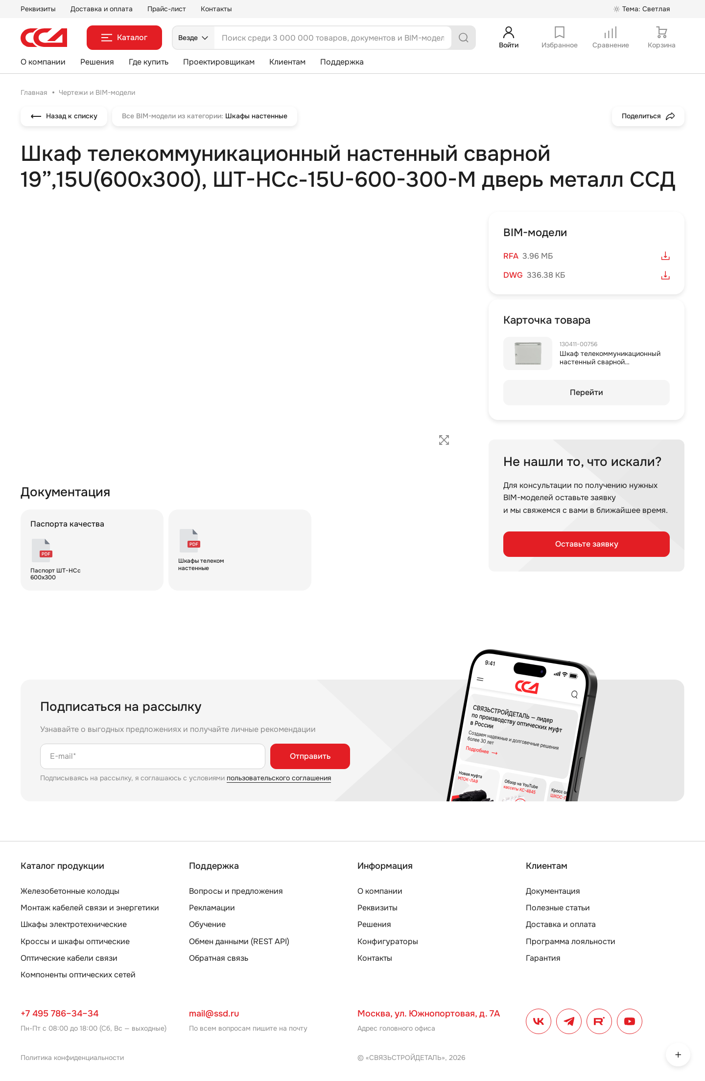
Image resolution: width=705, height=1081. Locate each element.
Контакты (216, 8)
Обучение (207, 924)
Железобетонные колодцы (70, 891)
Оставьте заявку (586, 544)
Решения (97, 62)
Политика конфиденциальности (72, 1057)
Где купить (148, 62)
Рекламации (212, 908)
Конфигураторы (387, 941)
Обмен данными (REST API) (239, 941)
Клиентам (287, 62)
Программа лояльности (570, 941)
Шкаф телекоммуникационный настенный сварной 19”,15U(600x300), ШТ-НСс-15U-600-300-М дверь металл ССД (612, 365)
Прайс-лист (166, 8)
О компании (43, 62)
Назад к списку (63, 116)
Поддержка (342, 62)
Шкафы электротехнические (74, 924)
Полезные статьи (558, 908)
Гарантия (543, 958)
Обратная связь (218, 958)
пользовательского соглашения (279, 777)
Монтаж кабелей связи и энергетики (90, 908)
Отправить (310, 756)
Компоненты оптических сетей (78, 975)
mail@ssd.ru (214, 1013)
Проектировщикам (219, 62)
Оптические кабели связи (69, 958)
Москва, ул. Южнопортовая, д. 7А (428, 1013)
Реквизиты (38, 8)
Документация (553, 891)
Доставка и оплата (101, 8)
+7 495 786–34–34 (59, 1013)
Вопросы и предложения (236, 891)
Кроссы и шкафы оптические (75, 941)
